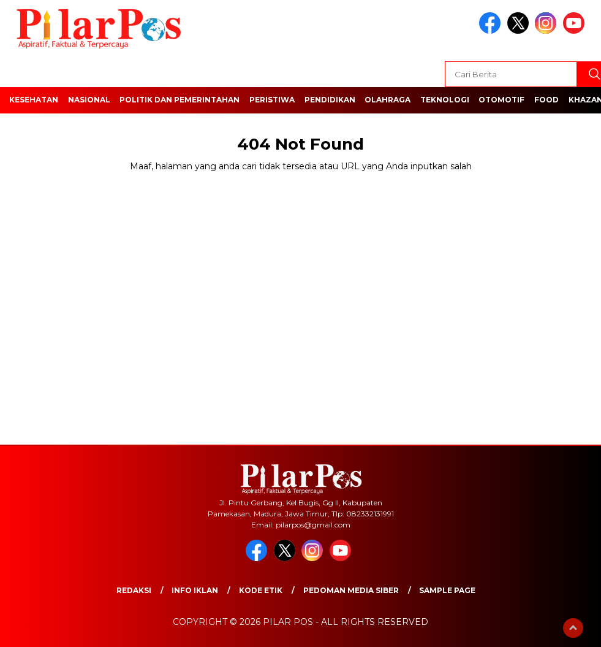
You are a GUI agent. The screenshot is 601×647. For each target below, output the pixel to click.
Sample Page (447, 590)
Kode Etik (260, 590)
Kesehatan (33, 99)
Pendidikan (329, 99)
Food (546, 99)
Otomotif (501, 99)
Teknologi (444, 99)
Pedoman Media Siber (351, 590)
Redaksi (133, 590)
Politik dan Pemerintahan (179, 99)
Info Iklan (195, 590)
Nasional (89, 99)
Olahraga (387, 99)
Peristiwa (272, 99)
